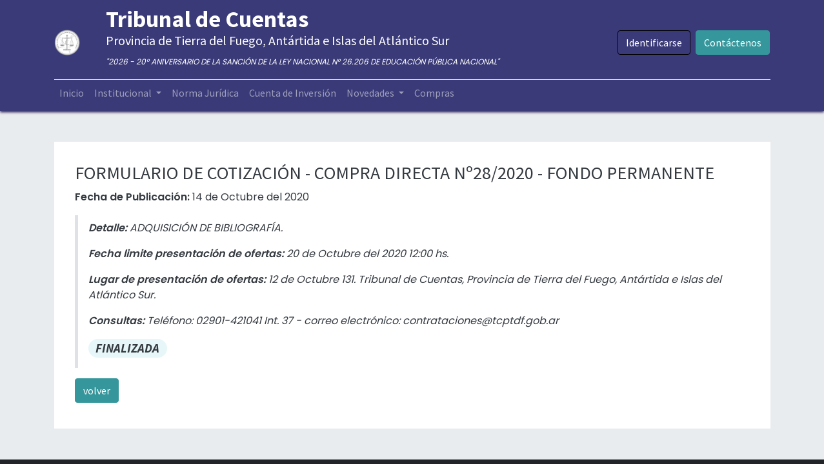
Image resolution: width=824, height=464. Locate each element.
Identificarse (654, 42)
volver (96, 390)
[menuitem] (71, 93)
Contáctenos (732, 42)
